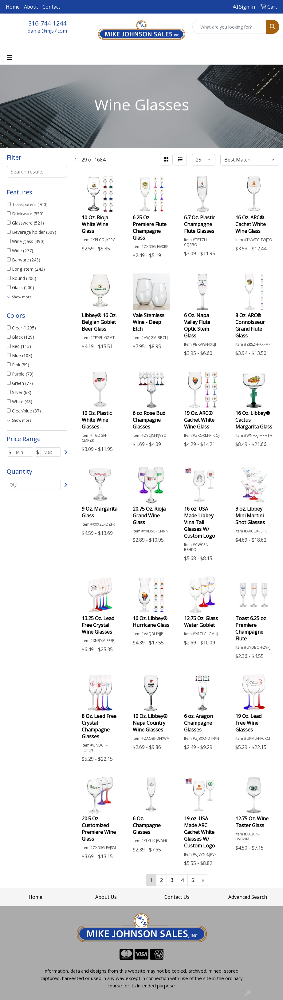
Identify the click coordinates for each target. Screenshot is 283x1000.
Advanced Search (247, 897)
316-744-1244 (47, 23)
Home (13, 6)
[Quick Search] (229, 27)
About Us (106, 897)
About (31, 6)
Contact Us (177, 897)
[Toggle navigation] (9, 58)
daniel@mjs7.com (47, 30)
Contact (51, 6)
